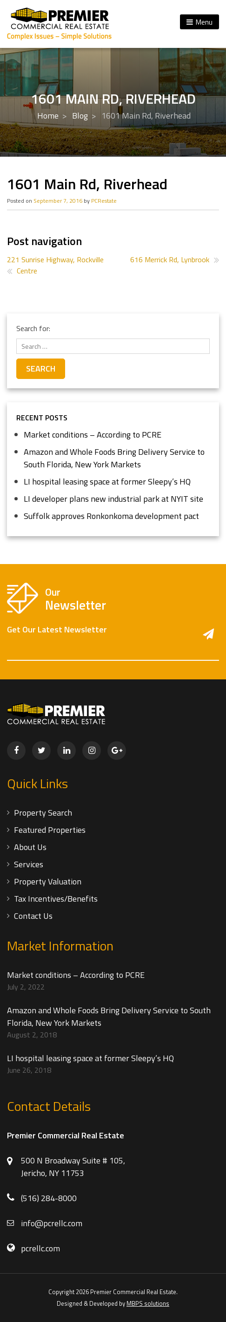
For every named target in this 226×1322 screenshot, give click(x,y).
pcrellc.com (40, 1248)
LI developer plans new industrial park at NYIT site (113, 498)
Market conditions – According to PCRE (92, 434)
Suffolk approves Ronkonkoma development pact (111, 516)
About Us (30, 847)
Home (48, 115)
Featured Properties (50, 830)
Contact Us (33, 916)
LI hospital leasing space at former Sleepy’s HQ (107, 481)
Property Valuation (47, 881)
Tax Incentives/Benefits (56, 898)
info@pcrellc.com (51, 1223)
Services (28, 864)
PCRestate (104, 200)
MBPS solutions (147, 1303)
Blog (80, 115)
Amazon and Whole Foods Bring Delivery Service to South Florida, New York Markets (114, 458)
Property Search (43, 812)
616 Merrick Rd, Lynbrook (169, 259)
